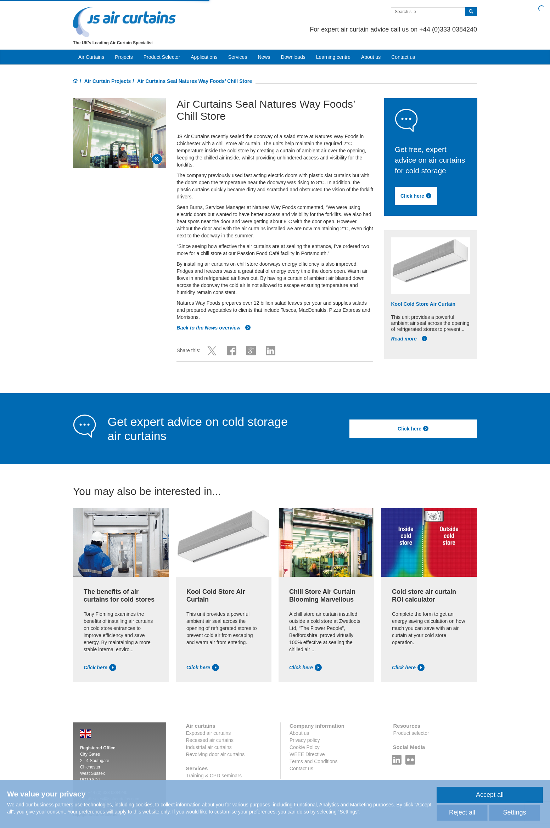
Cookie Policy (305, 747)
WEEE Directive (307, 754)
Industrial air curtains (209, 747)
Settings (514, 812)
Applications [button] (204, 57)
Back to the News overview (213, 328)
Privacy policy (305, 740)
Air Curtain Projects (107, 81)
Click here (416, 196)
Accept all (490, 794)
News (264, 57)
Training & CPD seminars (214, 775)
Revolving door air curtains (215, 754)
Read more (409, 339)
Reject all (462, 812)
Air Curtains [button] (91, 57)
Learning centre (333, 57)
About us (371, 57)
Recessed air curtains (210, 740)
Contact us (403, 57)
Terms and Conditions (313, 761)
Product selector (411, 733)
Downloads (293, 57)
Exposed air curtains (208, 733)
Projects (124, 57)
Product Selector (162, 57)
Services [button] (237, 57)
